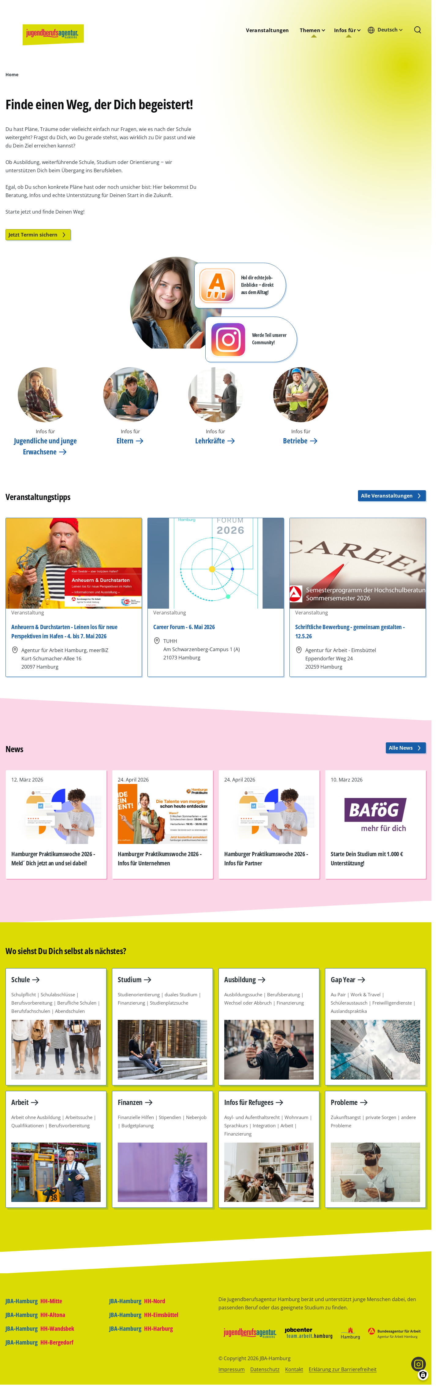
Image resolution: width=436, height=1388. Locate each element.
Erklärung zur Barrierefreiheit (343, 1369)
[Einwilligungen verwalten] (423, 1375)
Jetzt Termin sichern (38, 234)
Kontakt (294, 1369)
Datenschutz (265, 1369)
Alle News (406, 748)
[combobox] (386, 30)
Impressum (231, 1369)
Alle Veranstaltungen (392, 495)
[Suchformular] (417, 30)
